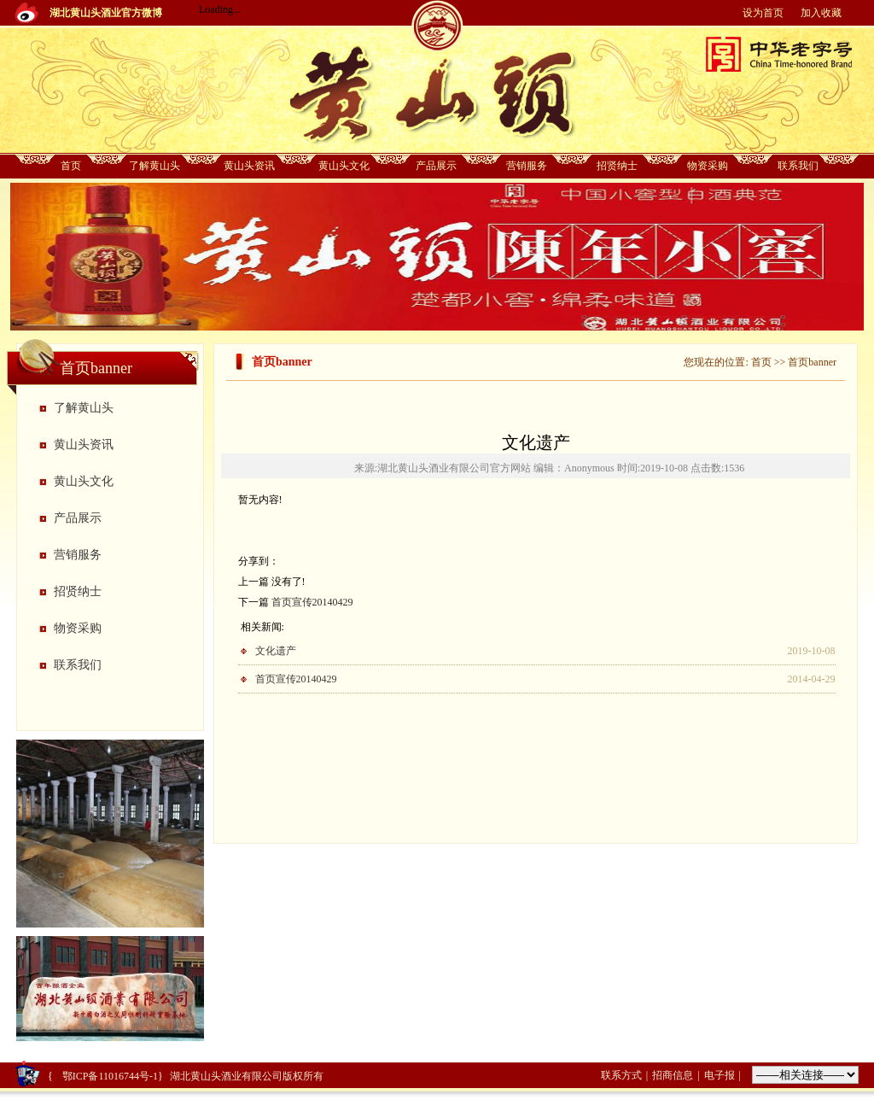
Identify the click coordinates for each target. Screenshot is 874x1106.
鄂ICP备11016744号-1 (109, 1076)
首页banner (812, 362)
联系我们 (798, 166)
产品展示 (436, 166)
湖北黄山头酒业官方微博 (106, 13)
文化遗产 (275, 651)
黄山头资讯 (249, 166)
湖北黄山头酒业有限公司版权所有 (246, 1076)
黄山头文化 (344, 166)
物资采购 (707, 166)
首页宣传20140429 (312, 602)
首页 (71, 166)
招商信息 (672, 1075)
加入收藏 (821, 13)
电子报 (719, 1075)
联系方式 (621, 1075)
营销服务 (526, 166)
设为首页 (763, 13)
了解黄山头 (154, 166)
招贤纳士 (617, 166)
